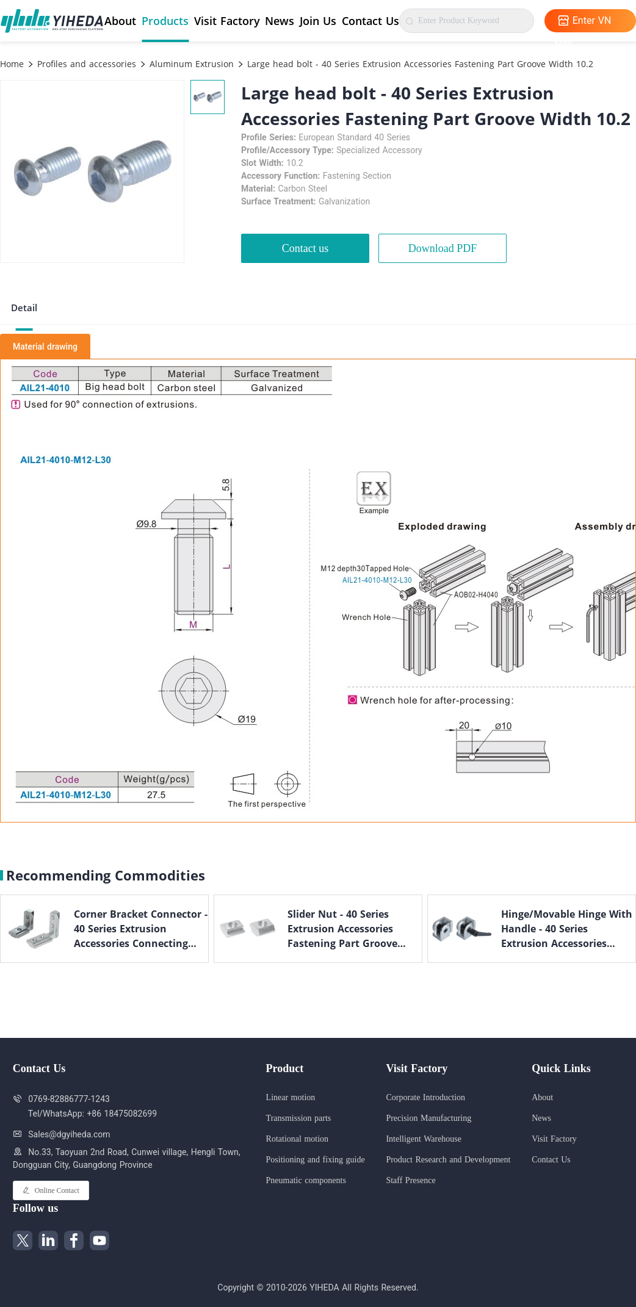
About (120, 20)
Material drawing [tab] (45, 346)
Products (165, 20)
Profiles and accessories (85, 64)
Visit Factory (227, 20)
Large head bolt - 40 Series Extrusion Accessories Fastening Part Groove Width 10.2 (418, 64)
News (279, 20)
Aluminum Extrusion (190, 64)
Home (12, 64)
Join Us (318, 20)
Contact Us (370, 20)
